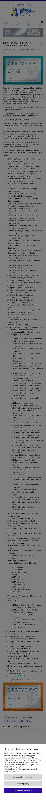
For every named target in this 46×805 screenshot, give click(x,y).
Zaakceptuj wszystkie (23, 790)
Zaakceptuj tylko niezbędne (23, 777)
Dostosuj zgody (23, 784)
